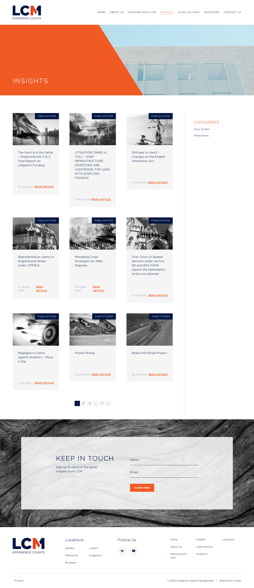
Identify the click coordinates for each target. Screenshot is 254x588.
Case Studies (104, 316)
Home (101, 12)
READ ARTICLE (44, 186)
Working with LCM (142, 12)
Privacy (18, 580)
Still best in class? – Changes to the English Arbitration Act (148, 157)
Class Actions (188, 12)
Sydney (69, 548)
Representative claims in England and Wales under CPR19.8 (36, 261)
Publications (47, 116)
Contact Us (232, 12)
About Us (117, 12)
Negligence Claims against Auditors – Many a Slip (35, 357)
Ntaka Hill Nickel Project (149, 353)
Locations (228, 539)
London (93, 548)
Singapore (95, 555)
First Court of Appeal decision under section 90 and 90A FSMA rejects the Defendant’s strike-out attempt (149, 265)
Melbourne (71, 555)
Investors (211, 12)
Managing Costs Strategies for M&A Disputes (89, 261)
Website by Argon (230, 580)
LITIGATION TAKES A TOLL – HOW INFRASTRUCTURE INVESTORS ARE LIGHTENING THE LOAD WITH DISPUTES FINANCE (92, 165)
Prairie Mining (85, 353)
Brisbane (70, 562)
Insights (167, 12)
